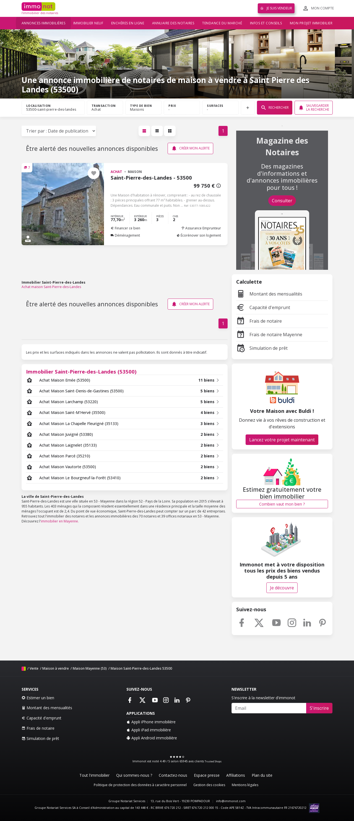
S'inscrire (319, 708)
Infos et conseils (266, 23)
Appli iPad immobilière (148, 729)
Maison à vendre (55, 668)
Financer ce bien (125, 228)
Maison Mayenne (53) (90, 668)
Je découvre (282, 588)
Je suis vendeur (276, 8)
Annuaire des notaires (173, 23)
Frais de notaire (259, 321)
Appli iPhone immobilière (151, 721)
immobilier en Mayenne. (60, 521)
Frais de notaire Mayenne (269, 334)
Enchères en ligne (127, 23)
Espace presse (207, 775)
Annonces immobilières (44, 23)
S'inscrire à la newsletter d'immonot (263, 697)
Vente (34, 668)
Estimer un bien (38, 697)
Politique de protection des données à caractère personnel (140, 785)
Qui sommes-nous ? (134, 775)
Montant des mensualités (269, 294)
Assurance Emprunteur (201, 228)
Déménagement (125, 235)
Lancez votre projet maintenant (282, 440)
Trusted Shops (213, 761)
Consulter (282, 201)
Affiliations (235, 775)
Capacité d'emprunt (263, 307)
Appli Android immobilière (151, 737)
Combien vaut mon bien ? (282, 504)
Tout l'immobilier (94, 775)
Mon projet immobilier (311, 23)
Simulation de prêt (262, 348)
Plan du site (262, 775)
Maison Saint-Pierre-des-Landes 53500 (141, 668)
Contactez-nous (173, 775)
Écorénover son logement (198, 235)
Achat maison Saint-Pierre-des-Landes (51, 286)
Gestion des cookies (209, 785)
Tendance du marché (222, 23)
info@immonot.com (231, 801)
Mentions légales (245, 785)
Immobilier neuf (88, 23)
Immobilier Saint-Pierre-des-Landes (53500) (81, 371)
